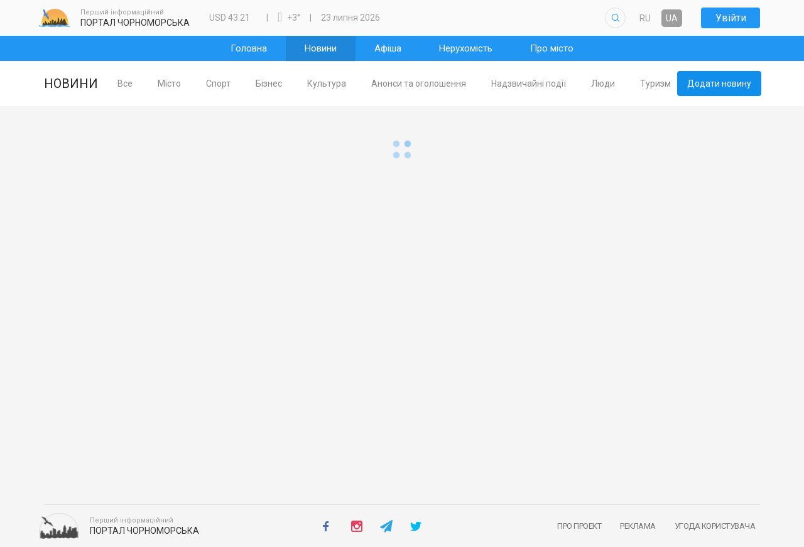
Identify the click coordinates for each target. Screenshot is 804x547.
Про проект (579, 526)
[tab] (145, 83)
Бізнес (289, 84)
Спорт (238, 84)
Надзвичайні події (548, 84)
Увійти (730, 18)
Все (145, 84)
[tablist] (390, 83)
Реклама (638, 526)
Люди (623, 84)
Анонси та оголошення (438, 84)
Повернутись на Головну (402, 489)
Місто (189, 84)
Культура (346, 84)
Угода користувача (715, 526)
